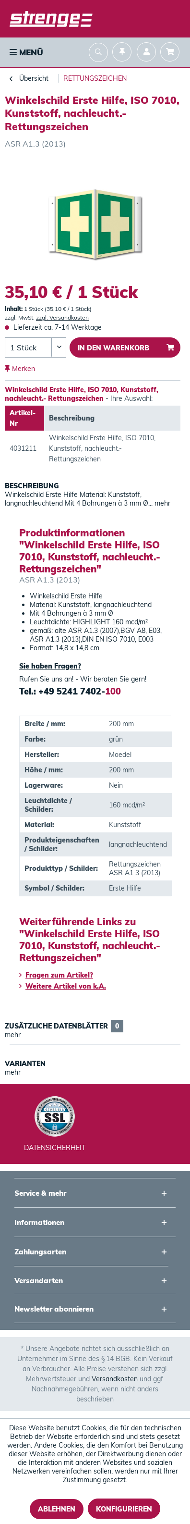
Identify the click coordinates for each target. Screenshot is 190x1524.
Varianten (25, 1063)
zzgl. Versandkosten (62, 317)
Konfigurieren (124, 1509)
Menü (26, 52)
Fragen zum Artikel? (56, 975)
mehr (161, 503)
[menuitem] (25, 52)
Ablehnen (56, 1509)
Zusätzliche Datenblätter (64, 1026)
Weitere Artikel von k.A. (62, 986)
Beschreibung (32, 486)
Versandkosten (115, 1379)
